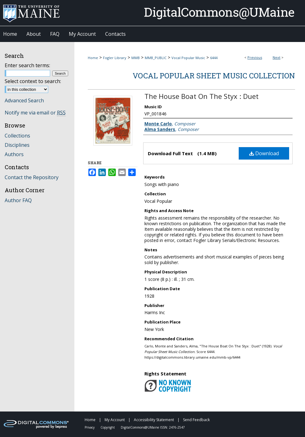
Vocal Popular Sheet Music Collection (214, 76)
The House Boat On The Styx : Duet (201, 96)
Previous (254, 57)
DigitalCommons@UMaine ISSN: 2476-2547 (153, 427)
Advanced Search (24, 100)
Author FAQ (18, 200)
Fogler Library (114, 57)
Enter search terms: (27, 65)
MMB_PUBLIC (156, 57)
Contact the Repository (32, 177)
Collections (17, 135)
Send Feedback (196, 419)
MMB (135, 57)
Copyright (108, 427)
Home (93, 57)
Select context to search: (33, 81)
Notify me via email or (35, 112)
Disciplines (17, 145)
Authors (14, 154)
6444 (214, 57)
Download (264, 153)
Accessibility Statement (154, 419)
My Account (115, 419)
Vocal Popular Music (188, 57)
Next (276, 57)
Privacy (90, 427)
